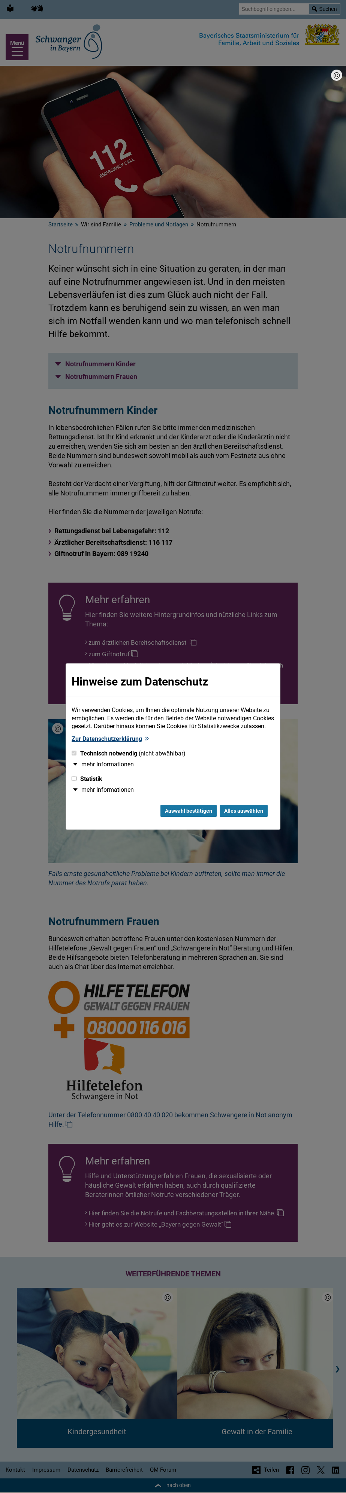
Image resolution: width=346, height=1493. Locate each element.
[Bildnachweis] (336, 75)
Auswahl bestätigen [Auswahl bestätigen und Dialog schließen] (188, 811)
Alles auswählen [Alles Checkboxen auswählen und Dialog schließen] (243, 811)
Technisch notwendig (129, 753)
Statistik (87, 778)
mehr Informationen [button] (107, 764)
